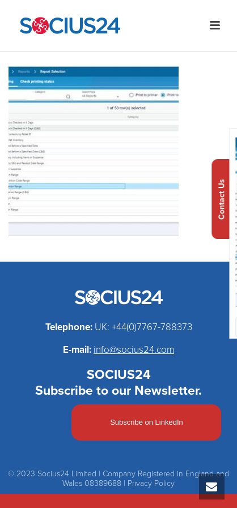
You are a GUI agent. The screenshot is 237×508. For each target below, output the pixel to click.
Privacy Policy (151, 483)
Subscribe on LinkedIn (146, 422)
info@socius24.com (134, 350)
